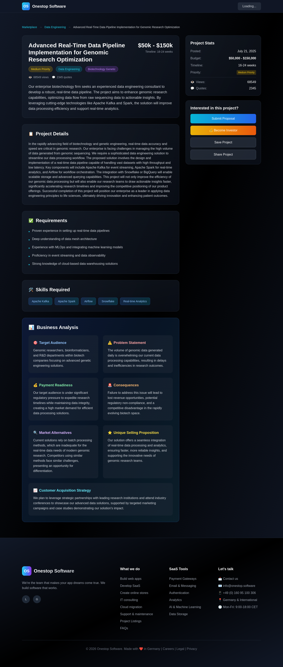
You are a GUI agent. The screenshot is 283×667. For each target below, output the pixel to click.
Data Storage (178, 614)
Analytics (175, 600)
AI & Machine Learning (185, 607)
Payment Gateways (183, 578)
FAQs (124, 628)
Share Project (223, 154)
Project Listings (131, 621)
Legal (180, 649)
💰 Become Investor (223, 130)
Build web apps (131, 578)
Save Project (223, 142)
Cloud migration (131, 607)
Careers (168, 649)
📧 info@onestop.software (236, 585)
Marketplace (29, 27)
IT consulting (129, 600)
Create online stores (134, 593)
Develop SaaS (130, 585)
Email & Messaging (182, 585)
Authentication (179, 593)
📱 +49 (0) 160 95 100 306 (237, 593)
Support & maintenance (136, 614)
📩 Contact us (228, 578)
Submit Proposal (223, 118)
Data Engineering (55, 27)
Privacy (192, 649)
